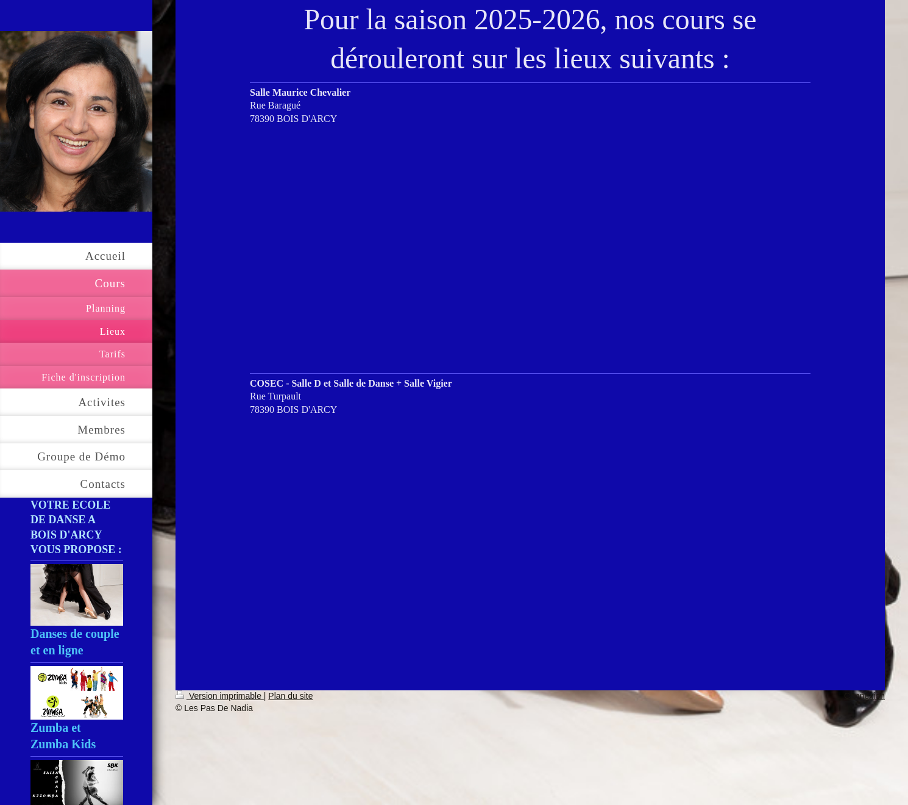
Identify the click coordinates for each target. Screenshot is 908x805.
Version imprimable (220, 696)
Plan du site (290, 696)
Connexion (864, 696)
